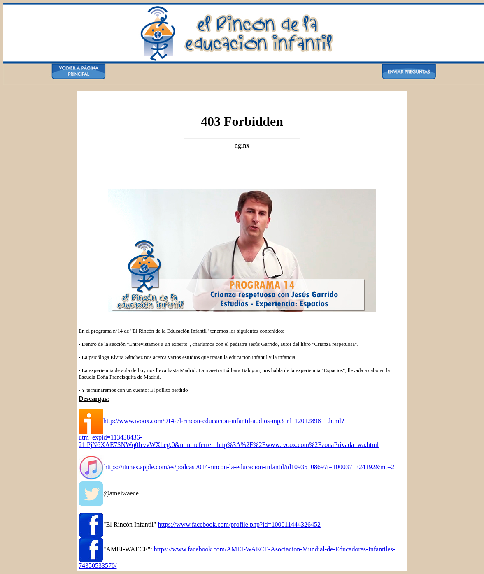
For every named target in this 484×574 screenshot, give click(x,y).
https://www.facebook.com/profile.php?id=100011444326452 (239, 524)
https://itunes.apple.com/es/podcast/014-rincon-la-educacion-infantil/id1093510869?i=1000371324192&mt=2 (249, 466)
